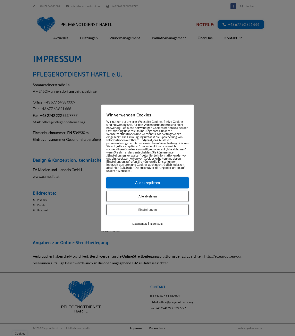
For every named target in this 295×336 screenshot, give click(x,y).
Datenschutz (139, 223)
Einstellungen (147, 209)
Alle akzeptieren (147, 182)
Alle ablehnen (147, 196)
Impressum (156, 223)
